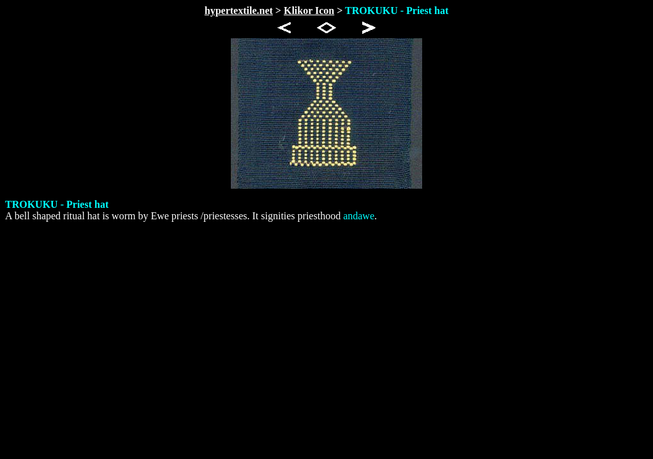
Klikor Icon (309, 10)
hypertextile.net (239, 10)
